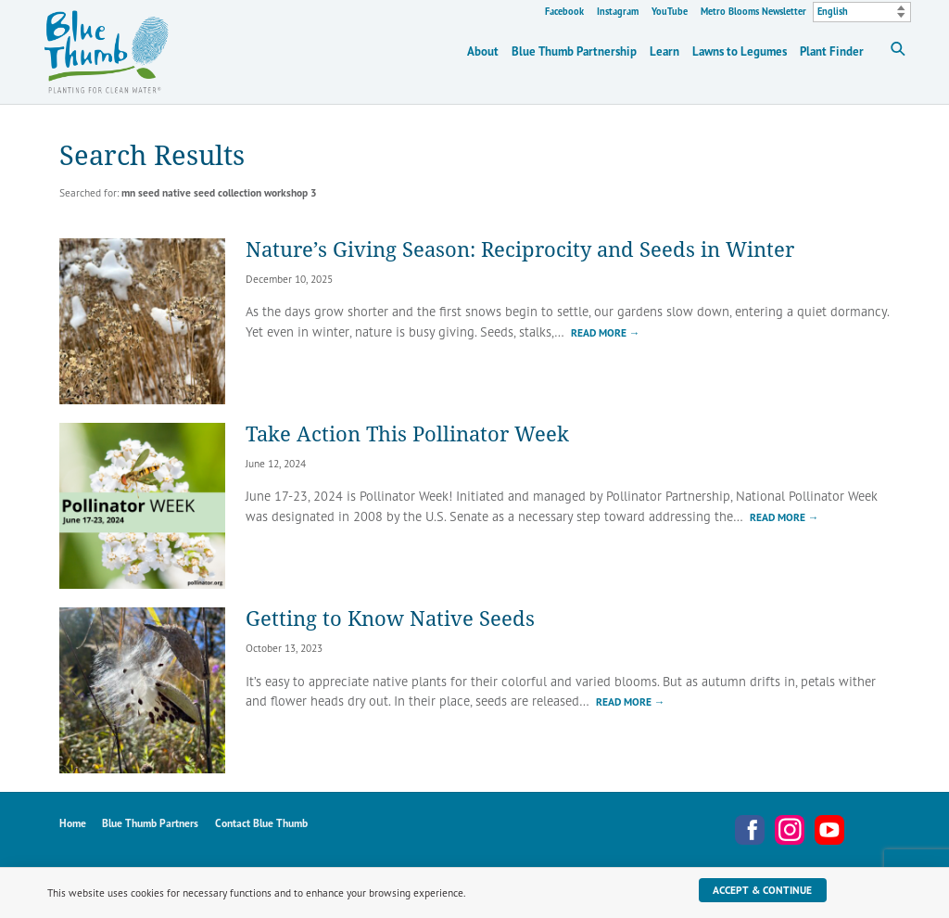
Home (72, 823)
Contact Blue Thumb (261, 823)
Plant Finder (832, 51)
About (483, 51)
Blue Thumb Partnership (574, 51)
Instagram (618, 12)
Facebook (564, 12)
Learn (664, 51)
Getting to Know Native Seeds (390, 618)
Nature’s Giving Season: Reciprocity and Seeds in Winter (520, 249)
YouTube (670, 12)
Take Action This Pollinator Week (407, 433)
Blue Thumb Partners (150, 823)
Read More (605, 332)
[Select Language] (862, 12)
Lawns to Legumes (739, 51)
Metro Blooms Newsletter (753, 12)
